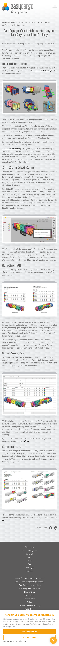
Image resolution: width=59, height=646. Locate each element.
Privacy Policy (29, 609)
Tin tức (13, 22)
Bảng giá (29, 554)
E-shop (29, 602)
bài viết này (25, 441)
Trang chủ (5, 22)
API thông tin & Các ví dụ (29, 589)
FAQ (29, 557)
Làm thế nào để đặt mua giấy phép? (29, 582)
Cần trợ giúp (29, 568)
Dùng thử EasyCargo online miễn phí (30, 578)
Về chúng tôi (29, 595)
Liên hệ (29, 571)
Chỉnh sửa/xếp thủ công (11, 149)
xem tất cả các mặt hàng (41, 71)
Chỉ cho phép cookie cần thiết (14, 641)
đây (3, 520)
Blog (29, 564)
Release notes (29, 599)
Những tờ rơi (29, 592)
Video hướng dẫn (29, 551)
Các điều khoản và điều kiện (29, 605)
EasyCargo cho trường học (30, 585)
